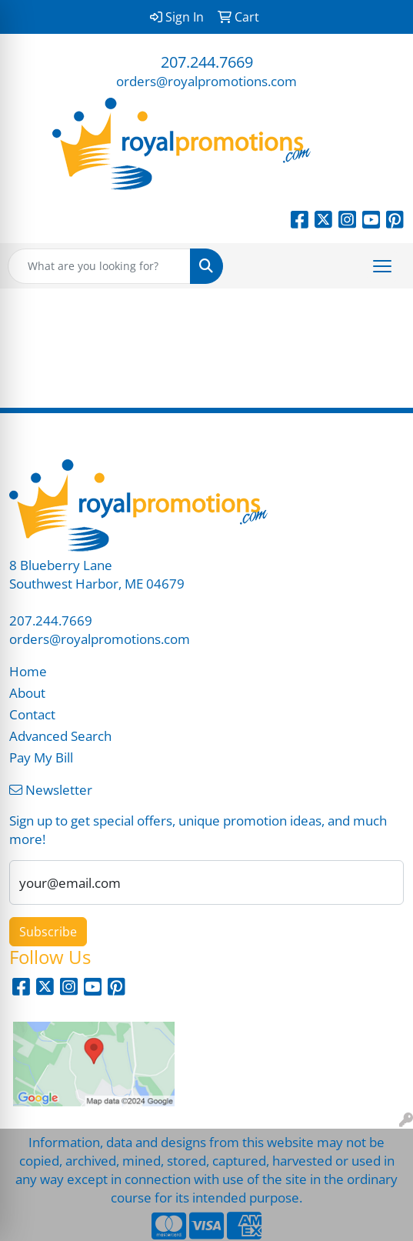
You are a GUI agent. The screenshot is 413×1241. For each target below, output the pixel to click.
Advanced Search (60, 735)
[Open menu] (382, 266)
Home (28, 671)
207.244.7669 (207, 62)
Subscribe (48, 931)
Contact (32, 714)
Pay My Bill (41, 757)
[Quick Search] (99, 266)
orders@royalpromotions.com (206, 81)
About (27, 692)
